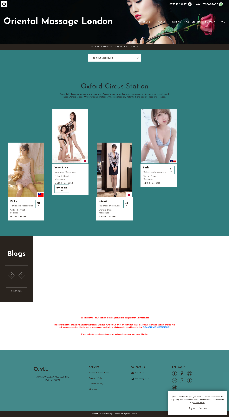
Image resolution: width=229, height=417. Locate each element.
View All (16, 291)
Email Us (139, 373)
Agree (192, 408)
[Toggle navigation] (134, 22)
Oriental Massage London (58, 21)
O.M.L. (41, 369)
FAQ (223, 22)
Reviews (176, 22)
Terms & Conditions (99, 373)
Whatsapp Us (142, 379)
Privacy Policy (96, 378)
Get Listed (193, 22)
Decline (202, 408)
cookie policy (199, 403)
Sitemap (93, 389)
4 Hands (160, 22)
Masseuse (144, 22)
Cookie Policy (96, 384)
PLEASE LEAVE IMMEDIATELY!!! (156, 327)
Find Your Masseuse (102, 57)
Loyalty (210, 22)
